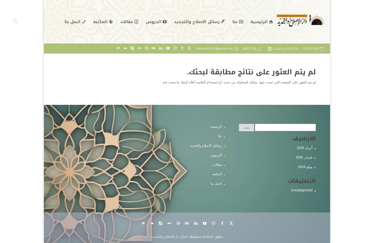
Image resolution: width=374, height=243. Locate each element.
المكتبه (217, 174)
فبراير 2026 (304, 157)
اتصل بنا (216, 183)
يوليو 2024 (305, 167)
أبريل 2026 (304, 148)
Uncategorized (301, 190)
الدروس (216, 155)
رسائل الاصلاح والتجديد (206, 145)
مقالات (217, 165)
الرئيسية (216, 126)
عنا (220, 136)
